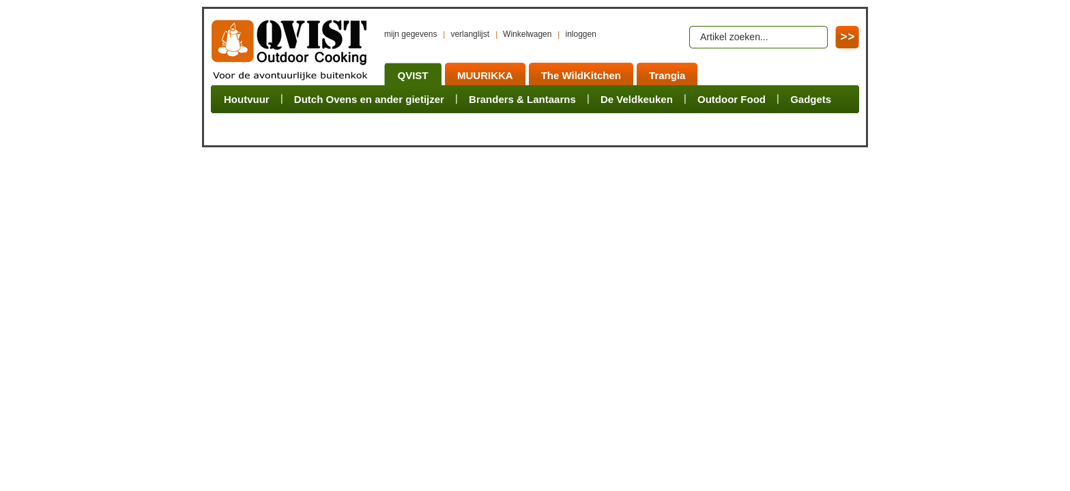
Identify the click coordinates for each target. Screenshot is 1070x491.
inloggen (580, 34)
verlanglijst (469, 34)
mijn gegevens (410, 34)
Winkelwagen (527, 34)
